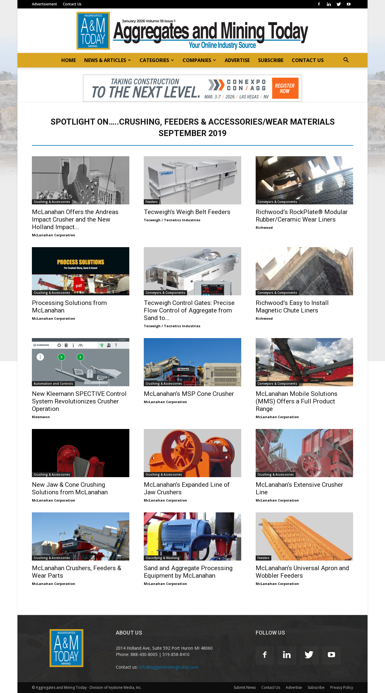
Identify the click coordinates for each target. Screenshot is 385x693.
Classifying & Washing (163, 558)
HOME (68, 60)
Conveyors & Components (277, 202)
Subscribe (316, 687)
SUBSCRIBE (270, 60)
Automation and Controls (53, 383)
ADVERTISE (237, 60)
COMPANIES (199, 60)
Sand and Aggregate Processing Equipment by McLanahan (188, 571)
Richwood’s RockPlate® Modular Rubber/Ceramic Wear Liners (302, 215)
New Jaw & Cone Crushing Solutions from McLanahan (70, 488)
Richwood (264, 227)
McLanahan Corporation (53, 235)
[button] (346, 61)
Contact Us (72, 4)
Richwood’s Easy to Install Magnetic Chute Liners (292, 306)
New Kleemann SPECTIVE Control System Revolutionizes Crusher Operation (79, 401)
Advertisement (44, 4)
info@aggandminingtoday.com (169, 667)
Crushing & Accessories (52, 202)
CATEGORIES (157, 60)
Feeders (152, 202)
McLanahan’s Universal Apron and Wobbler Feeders (302, 571)
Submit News (245, 687)
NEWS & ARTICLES (107, 60)
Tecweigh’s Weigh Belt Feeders (187, 212)
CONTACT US (308, 60)
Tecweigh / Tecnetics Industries (172, 220)
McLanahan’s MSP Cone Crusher (189, 393)
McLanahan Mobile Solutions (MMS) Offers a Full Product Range (296, 401)
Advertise (294, 687)
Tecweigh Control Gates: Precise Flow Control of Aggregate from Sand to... (189, 310)
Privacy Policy (341, 687)
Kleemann (41, 417)
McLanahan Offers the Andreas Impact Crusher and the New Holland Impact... (75, 219)
